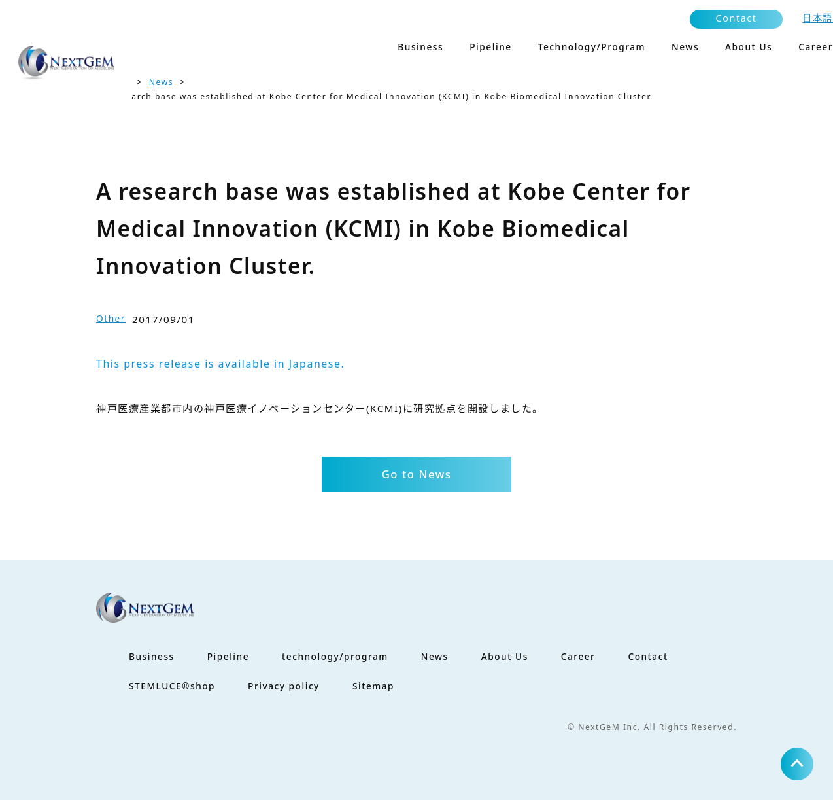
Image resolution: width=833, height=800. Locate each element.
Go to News (417, 473)
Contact (736, 18)
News (161, 82)
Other (111, 318)
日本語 (817, 18)
